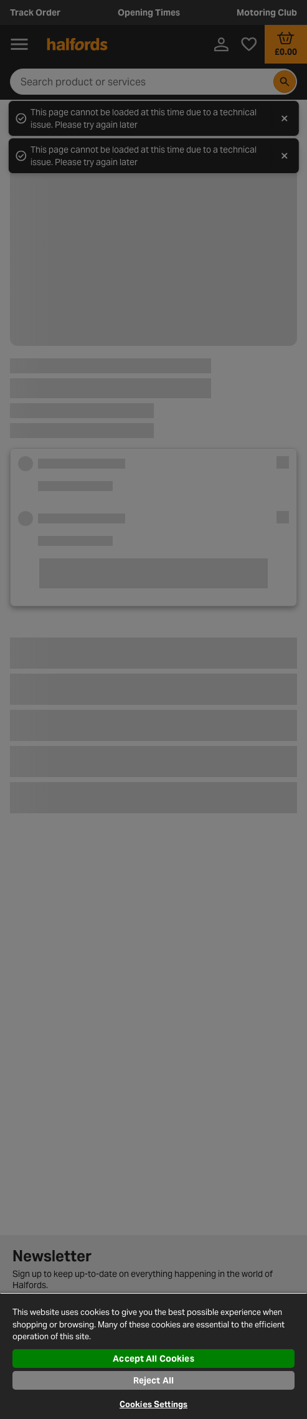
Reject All (153, 1380)
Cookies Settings (153, 1404)
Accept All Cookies (153, 1358)
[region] (153, 1355)
